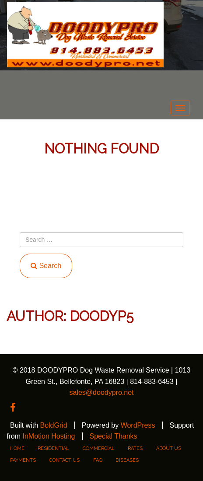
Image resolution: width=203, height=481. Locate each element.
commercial (99, 448)
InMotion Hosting (48, 436)
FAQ (97, 460)
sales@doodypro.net (102, 392)
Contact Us (64, 460)
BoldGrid (53, 425)
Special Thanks (113, 436)
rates (135, 448)
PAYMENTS (23, 460)
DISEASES (127, 460)
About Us (168, 448)
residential (53, 448)
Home (17, 448)
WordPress (138, 425)
